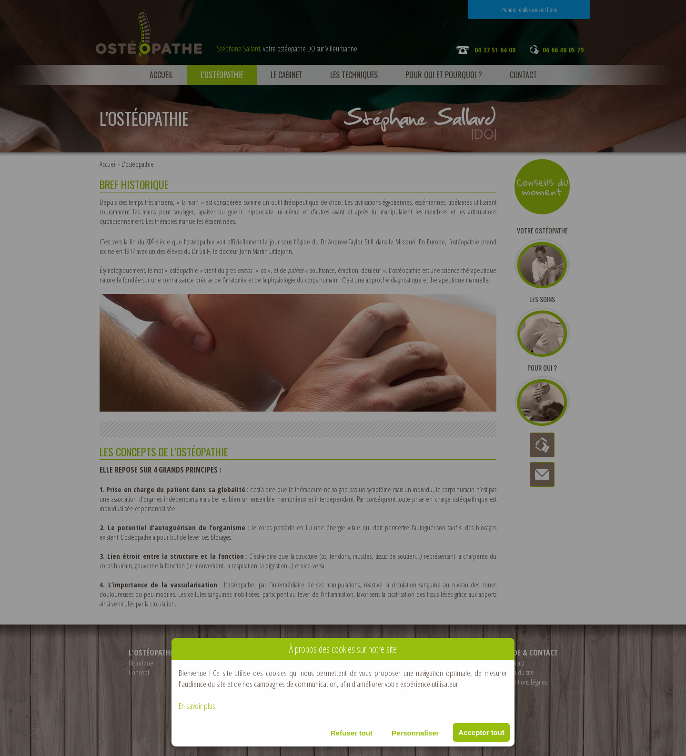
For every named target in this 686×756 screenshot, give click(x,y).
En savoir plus (197, 705)
